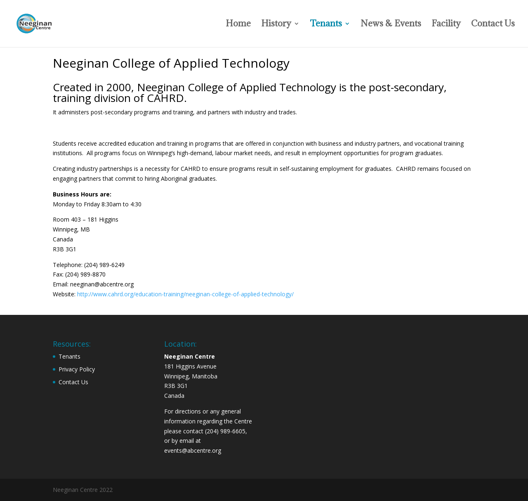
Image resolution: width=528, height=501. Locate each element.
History (276, 25)
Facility (446, 25)
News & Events (391, 25)
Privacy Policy (77, 369)
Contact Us (493, 25)
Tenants (326, 25)
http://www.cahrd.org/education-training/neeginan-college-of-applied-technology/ (185, 294)
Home (238, 25)
